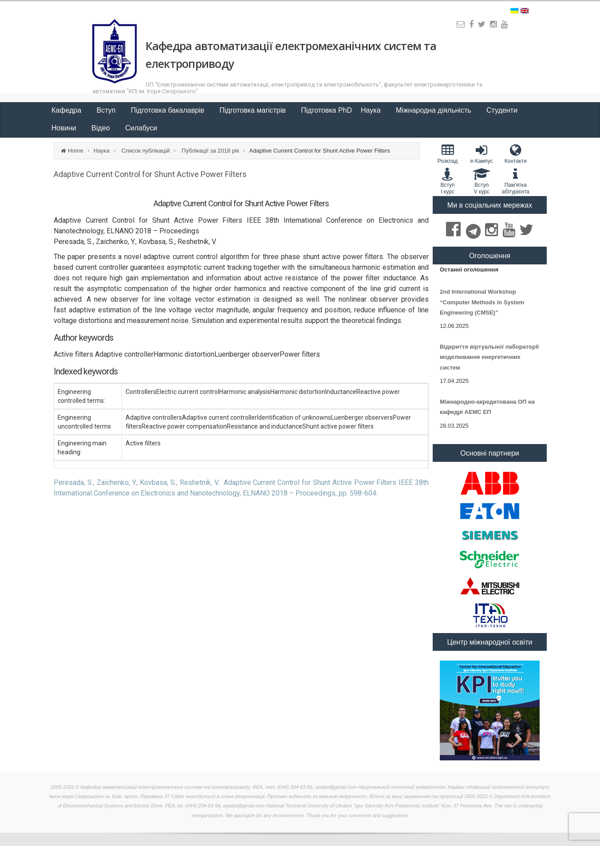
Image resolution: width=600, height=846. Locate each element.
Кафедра (67, 110)
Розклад (447, 153)
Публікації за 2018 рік (210, 150)
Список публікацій (146, 150)
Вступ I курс (447, 181)
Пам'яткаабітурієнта (515, 181)
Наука (372, 110)
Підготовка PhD (326, 110)
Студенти (502, 110)
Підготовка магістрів (254, 110)
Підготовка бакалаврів (168, 110)
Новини (64, 128)
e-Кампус (481, 153)
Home (75, 150)
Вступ (107, 110)
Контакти (515, 153)
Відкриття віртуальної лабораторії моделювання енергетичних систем (489, 357)
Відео (101, 128)
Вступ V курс (481, 181)
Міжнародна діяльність (434, 110)
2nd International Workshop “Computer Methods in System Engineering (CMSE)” (482, 302)
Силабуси (141, 128)
